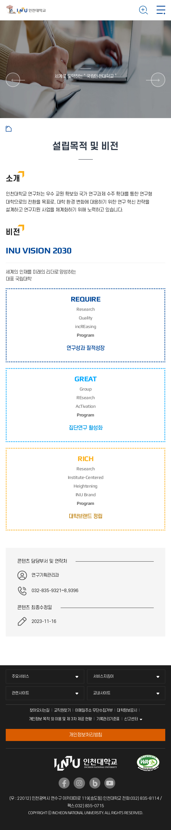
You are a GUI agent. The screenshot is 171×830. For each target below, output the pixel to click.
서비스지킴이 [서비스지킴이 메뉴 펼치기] (103, 676)
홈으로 (8, 129)
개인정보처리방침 (85, 735)
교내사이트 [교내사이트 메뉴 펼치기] (101, 693)
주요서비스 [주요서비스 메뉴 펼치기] (20, 676)
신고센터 (131, 719)
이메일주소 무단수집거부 (93, 710)
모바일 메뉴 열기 (161, 10)
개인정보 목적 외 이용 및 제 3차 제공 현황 (60, 719)
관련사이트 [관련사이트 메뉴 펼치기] (20, 693)
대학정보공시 (127, 710)
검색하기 (143, 10)
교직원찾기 (62, 710)
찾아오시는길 (39, 710)
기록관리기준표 (108, 719)
